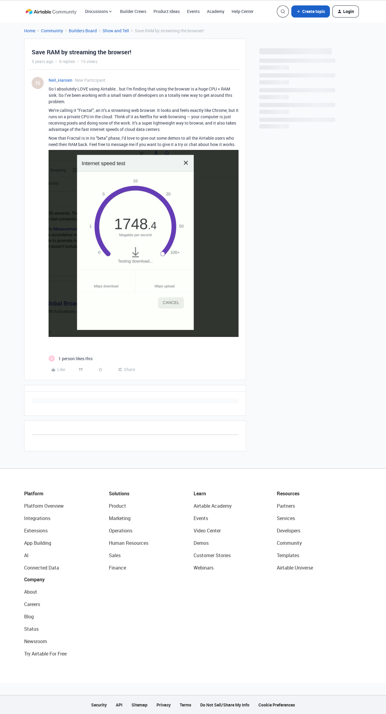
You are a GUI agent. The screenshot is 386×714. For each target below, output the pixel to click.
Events (193, 11)
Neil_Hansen (60, 80)
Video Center (207, 530)
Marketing (120, 518)
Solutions (119, 493)
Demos (201, 543)
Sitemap (139, 705)
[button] (310, 11)
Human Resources (128, 543)
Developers (288, 530)
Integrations (37, 518)
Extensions (36, 530)
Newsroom (35, 641)
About (30, 592)
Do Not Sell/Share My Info (224, 705)
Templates (288, 555)
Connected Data (41, 567)
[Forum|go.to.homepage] (51, 11)
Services (286, 518)
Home (29, 30)
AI (26, 555)
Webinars (204, 567)
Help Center (243, 11)
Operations (120, 530)
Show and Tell (116, 30)
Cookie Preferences (276, 705)
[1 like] (71, 358)
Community (52, 30)
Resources (288, 493)
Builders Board (83, 30)
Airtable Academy (213, 506)
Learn (200, 493)
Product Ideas (166, 11)
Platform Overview (44, 506)
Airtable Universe (295, 567)
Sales (115, 555)
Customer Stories (212, 555)
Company (34, 579)
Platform (33, 493)
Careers (32, 604)
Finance (117, 567)
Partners (286, 506)
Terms (185, 705)
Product (117, 506)
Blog (29, 616)
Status (31, 629)
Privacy (164, 705)
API (119, 705)
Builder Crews (133, 11)
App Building (37, 543)
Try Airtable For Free (45, 653)
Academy (215, 11)
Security (99, 705)
